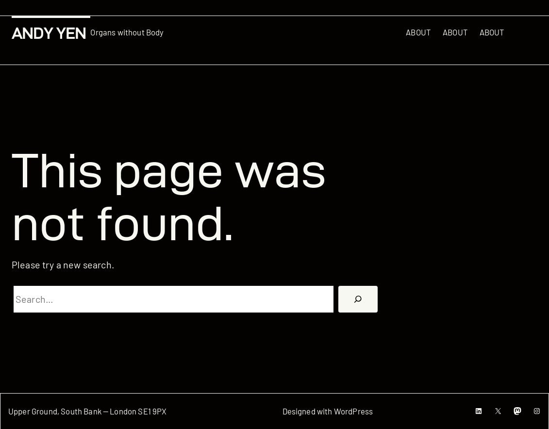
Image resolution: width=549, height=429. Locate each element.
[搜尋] (358, 299)
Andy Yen (49, 33)
